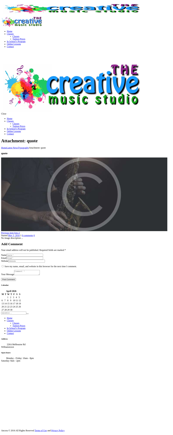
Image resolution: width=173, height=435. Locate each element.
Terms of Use (41, 431)
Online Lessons (14, 44)
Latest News (12, 148)
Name (4, 255)
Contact (10, 46)
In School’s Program (16, 41)
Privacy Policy (58, 431)
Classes (10, 34)
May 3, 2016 (14, 235)
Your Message (7, 275)
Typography (23, 148)
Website (4, 261)
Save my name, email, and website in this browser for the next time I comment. (41, 266)
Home (9, 31)
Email (4, 258)
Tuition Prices (18, 39)
